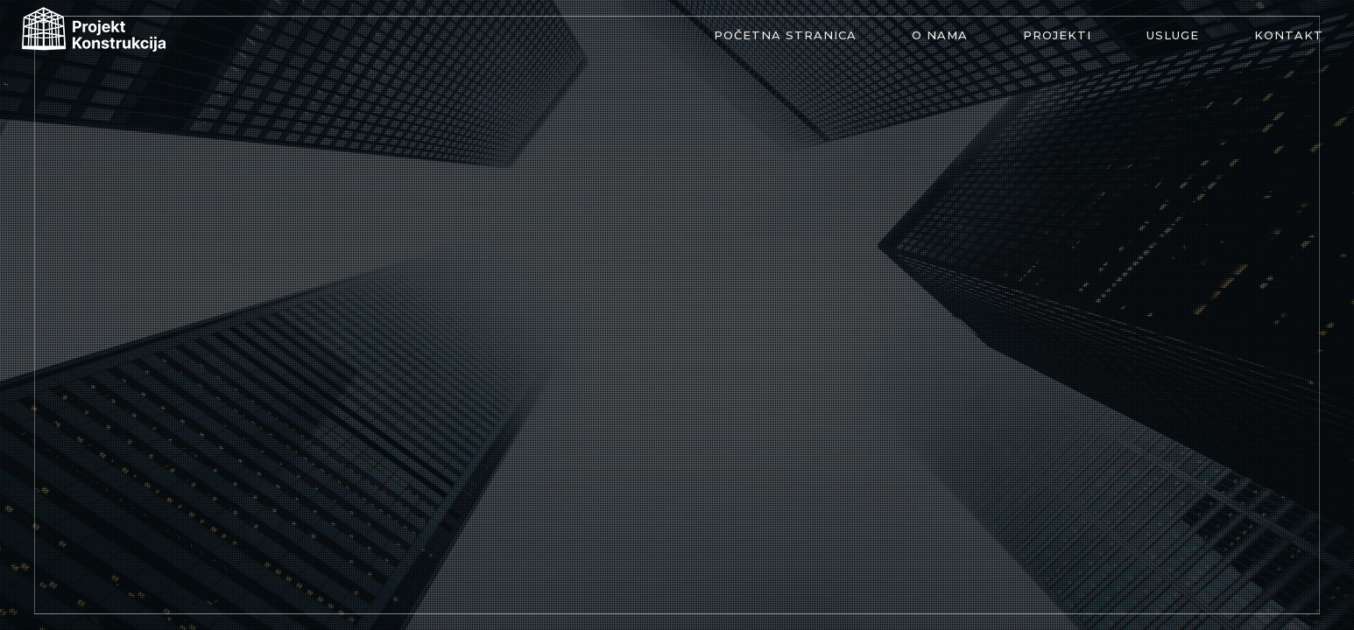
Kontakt (1288, 35)
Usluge (1172, 35)
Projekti (1057, 35)
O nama (940, 35)
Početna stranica (785, 35)
